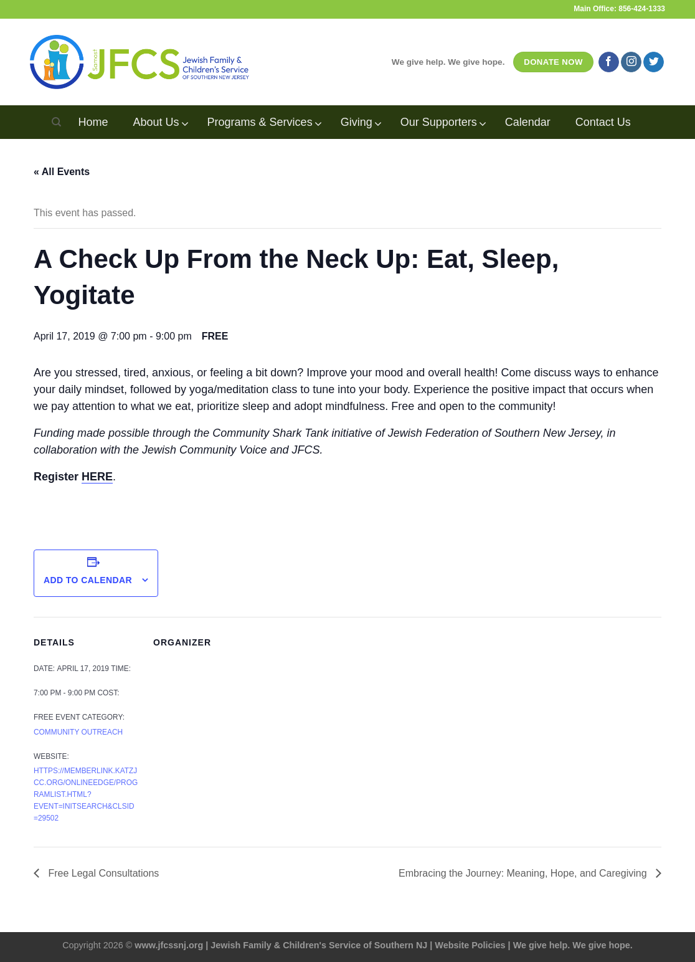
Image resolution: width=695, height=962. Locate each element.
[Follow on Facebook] (608, 62)
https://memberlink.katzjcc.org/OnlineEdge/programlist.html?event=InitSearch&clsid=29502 (86, 794)
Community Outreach (78, 732)
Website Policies (470, 945)
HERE (97, 476)
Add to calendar (88, 580)
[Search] (56, 122)
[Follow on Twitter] (653, 62)
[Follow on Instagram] (631, 62)
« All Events (62, 171)
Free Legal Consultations (102, 873)
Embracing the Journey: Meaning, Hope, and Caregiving (524, 873)
